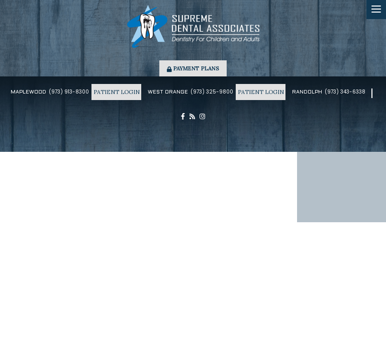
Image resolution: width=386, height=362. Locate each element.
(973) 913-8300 (69, 92)
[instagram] (202, 117)
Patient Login (116, 92)
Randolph (307, 92)
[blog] (192, 117)
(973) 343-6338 (345, 92)
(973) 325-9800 (211, 92)
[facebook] (183, 117)
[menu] (376, 9)
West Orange (168, 92)
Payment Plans (193, 68)
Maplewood (28, 92)
